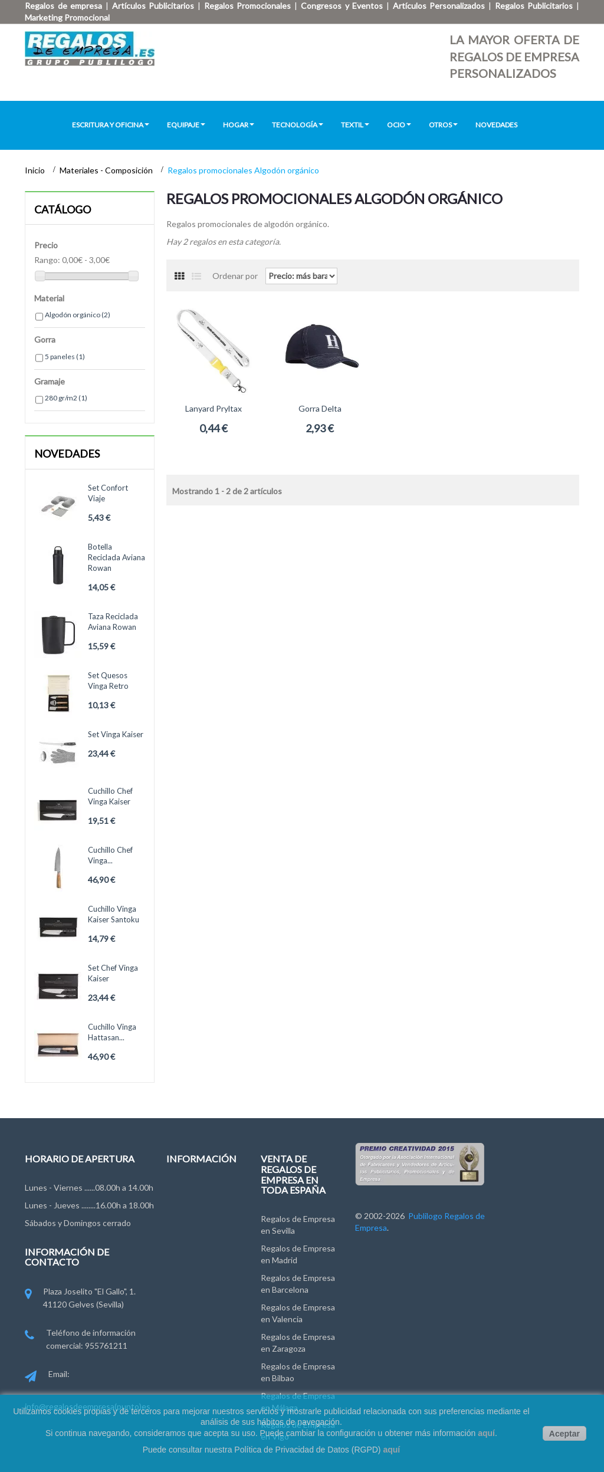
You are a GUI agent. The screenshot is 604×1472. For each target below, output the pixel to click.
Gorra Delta (320, 408)
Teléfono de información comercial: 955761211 (80, 1340)
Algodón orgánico (77, 314)
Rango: (47, 260)
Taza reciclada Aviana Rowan (113, 622)
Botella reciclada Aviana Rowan (116, 557)
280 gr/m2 (66, 397)
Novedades (67, 453)
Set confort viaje (108, 493)
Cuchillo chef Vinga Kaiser (110, 796)
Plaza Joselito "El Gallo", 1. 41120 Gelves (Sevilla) (80, 1299)
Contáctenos (190, 1191)
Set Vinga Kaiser (115, 734)
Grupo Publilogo (196, 1213)
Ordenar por (235, 276)
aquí (486, 1433)
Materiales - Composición (107, 170)
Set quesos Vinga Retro (108, 681)
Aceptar (564, 1433)
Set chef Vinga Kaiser (113, 973)
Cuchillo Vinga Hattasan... (112, 1032)
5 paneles (65, 356)
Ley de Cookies (194, 1268)
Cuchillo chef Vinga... (110, 855)
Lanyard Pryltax (213, 408)
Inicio (36, 170)
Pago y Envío (189, 1290)
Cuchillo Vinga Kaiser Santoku (113, 914)
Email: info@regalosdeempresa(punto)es (87, 1390)
